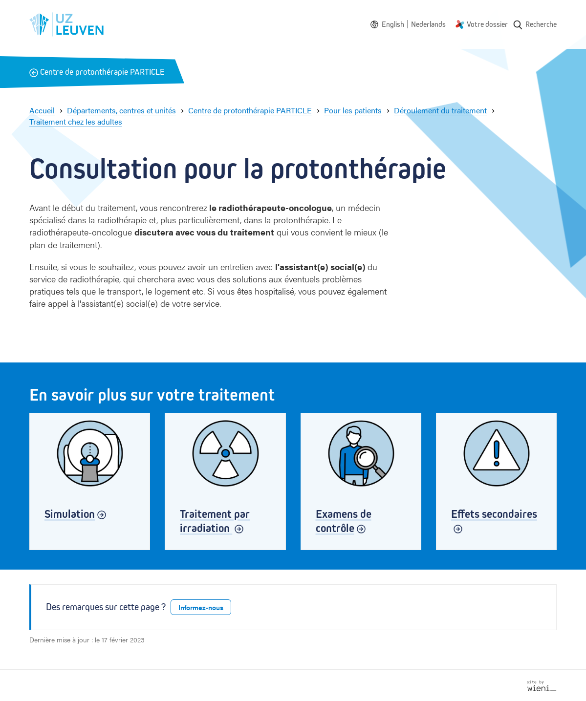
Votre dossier (487, 24)
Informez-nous (200, 607)
